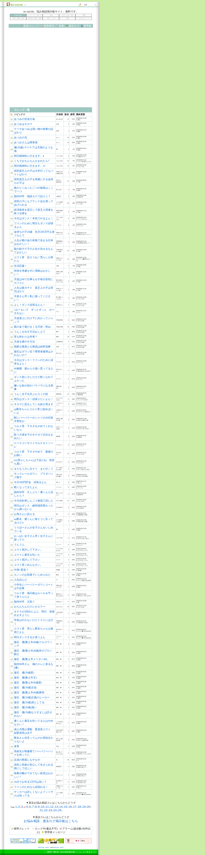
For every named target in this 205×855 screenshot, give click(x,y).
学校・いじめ (51, 18)
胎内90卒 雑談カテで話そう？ (32, 196)
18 (79, 806)
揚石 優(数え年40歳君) (28, 682)
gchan (47, 847)
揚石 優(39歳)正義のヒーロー (32, 697)
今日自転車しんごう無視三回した (33, 500)
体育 (16, 746)
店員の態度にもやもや (27, 759)
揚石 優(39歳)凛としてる (29, 702)
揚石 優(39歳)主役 (25, 687)
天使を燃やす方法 (24, 341)
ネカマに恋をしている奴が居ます (33, 404)
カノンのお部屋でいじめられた (32, 574)
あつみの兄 (20, 137)
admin (61, 847)
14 (60, 806)
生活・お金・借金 (67, 15)
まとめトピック (84, 18)
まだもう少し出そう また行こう (33, 468)
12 (51, 806)
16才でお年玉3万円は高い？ (30, 781)
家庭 (84, 15)
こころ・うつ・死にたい (35, 15)
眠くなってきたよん (26, 487)
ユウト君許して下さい (27, 559)
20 (88, 806)
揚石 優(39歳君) (24, 672)
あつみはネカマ (23, 124)
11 (47, 806)
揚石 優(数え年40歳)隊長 (29, 692)
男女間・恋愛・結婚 (34, 18)
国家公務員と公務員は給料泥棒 (32, 346)
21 (41, 810)
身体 (51, 15)
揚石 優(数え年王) (25, 677)
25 (59, 810)
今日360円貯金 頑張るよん (30, 482)
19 (84, 806)
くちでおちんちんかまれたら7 (31, 160)
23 (50, 810)
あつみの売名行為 (24, 119)
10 (42, 806)
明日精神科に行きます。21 (29, 165)
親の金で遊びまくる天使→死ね (32, 326)
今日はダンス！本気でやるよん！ (33, 218)
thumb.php (56, 847)
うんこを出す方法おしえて (29, 331)
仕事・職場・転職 (18, 18)
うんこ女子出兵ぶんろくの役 (31, 394)
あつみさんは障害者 (26, 142)
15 (65, 806)
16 (70, 806)
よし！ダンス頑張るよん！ (29, 304)
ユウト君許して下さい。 (28, 549)
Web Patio (41, 847)
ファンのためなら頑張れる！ (31, 786)
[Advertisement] (51, 52)
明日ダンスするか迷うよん (29, 637)
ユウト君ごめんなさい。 (28, 564)
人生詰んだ (20, 579)
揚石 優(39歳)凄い (25, 707)
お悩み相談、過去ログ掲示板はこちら (51, 821)
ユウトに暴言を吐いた (27, 554)
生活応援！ (20, 265)
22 (45, 810)
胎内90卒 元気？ (24, 601)
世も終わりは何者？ (26, 336)
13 (56, 806)
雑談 (67, 18)
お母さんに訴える (24, 514)
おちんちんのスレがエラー (29, 606)
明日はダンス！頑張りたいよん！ (33, 399)
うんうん (19, 544)
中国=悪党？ (21, 569)
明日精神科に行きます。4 (29, 155)
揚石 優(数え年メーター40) (30, 659)
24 (55, 810)
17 (74, 806)
